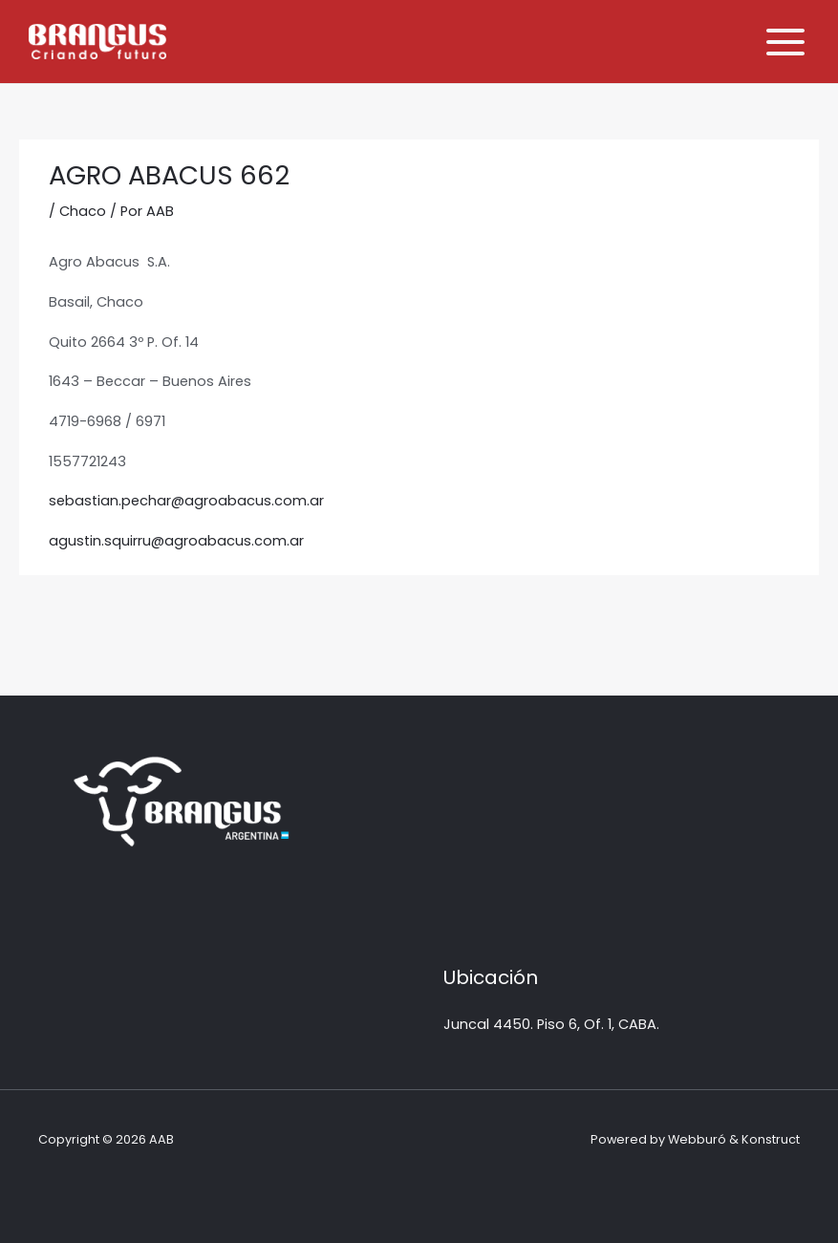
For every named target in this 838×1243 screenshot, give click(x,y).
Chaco (82, 211)
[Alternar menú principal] (785, 42)
